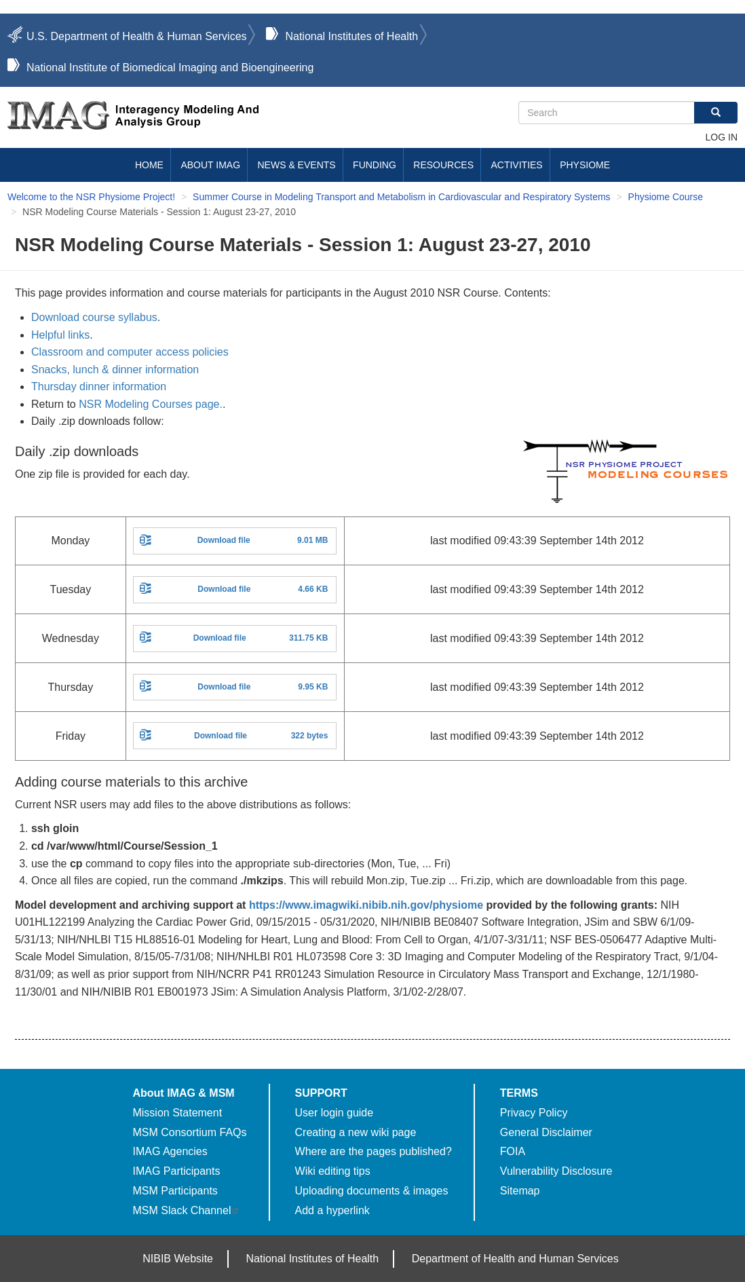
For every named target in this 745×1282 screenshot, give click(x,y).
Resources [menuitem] (443, 164)
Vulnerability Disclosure (556, 1171)
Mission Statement (177, 1112)
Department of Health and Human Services (515, 1258)
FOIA (512, 1151)
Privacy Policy (534, 1112)
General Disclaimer (546, 1132)
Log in (722, 137)
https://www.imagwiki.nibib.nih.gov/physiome (366, 905)
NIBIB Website (177, 1258)
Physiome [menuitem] (585, 164)
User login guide (334, 1112)
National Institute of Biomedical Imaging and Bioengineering (169, 67)
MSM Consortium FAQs (189, 1132)
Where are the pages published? (373, 1151)
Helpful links (60, 335)
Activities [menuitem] (516, 164)
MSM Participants (174, 1190)
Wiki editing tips (332, 1171)
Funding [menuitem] (374, 164)
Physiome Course (666, 196)
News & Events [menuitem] (297, 164)
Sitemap (520, 1190)
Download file (223, 540)
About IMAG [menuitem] (210, 164)
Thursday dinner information (98, 386)
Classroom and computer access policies (130, 352)
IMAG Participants (176, 1171)
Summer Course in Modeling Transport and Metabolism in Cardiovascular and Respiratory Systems (401, 196)
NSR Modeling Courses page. (151, 404)
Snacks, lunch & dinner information (115, 369)
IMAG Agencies (169, 1151)
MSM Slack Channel (186, 1210)
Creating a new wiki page (356, 1132)
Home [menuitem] (149, 164)
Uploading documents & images (371, 1190)
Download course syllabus (94, 317)
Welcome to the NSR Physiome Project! (91, 196)
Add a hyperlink (332, 1210)
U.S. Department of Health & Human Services (136, 36)
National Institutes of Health (351, 36)
